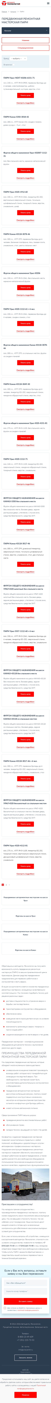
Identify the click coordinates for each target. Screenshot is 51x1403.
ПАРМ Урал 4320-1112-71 (15, 459)
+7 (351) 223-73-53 (25, 1340)
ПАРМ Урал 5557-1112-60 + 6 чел (18, 631)
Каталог (13, 12)
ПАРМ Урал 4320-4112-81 (15, 845)
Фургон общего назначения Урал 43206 (21, 273)
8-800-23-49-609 (25, 1336)
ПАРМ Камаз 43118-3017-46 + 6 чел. (20, 761)
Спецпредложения (25, 48)
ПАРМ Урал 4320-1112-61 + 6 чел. (19, 309)
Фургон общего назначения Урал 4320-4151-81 (25, 423)
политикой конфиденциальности (28, 1310)
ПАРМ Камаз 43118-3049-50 (16, 384)
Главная (4, 12)
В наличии (9, 65)
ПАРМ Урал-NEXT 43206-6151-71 (19, 78)
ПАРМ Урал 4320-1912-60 (15, 192)
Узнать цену (25, 95)
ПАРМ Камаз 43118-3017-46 (16, 543)
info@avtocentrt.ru (25, 1350)
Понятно (25, 1395)
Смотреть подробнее (25, 103)
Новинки (25, 40)
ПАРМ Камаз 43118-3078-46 (16, 234)
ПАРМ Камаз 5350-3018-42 (16, 117)
